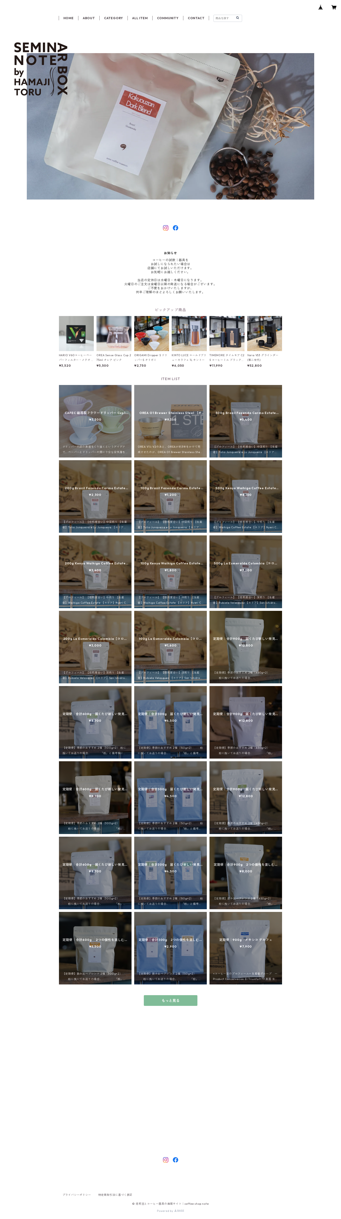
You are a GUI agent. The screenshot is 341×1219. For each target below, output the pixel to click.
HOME (68, 18)
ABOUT (89, 18)
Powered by (170, 1211)
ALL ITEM (140, 18)
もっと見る (171, 1000)
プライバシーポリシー (77, 1194)
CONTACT (196, 18)
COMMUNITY (168, 18)
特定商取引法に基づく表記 (115, 1194)
